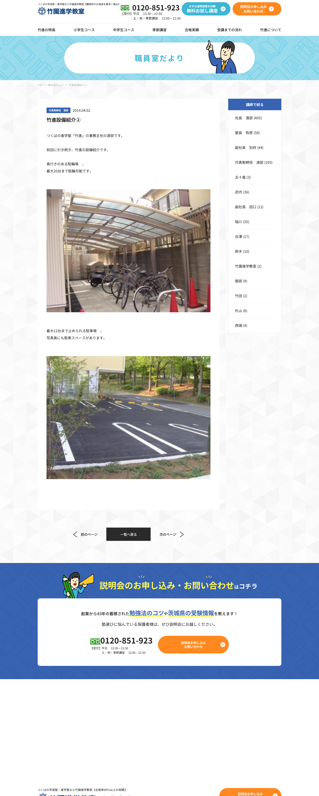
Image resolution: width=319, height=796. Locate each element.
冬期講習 (216, 701)
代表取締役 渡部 (249, 162)
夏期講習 (216, 690)
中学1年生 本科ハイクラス (181, 690)
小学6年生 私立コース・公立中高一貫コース (115, 733)
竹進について (270, 669)
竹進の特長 (46, 669)
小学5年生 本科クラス (98, 711)
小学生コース (84, 29)
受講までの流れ (229, 29)
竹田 (238, 295)
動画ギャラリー (50, 705)
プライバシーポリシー (95, 787)
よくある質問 (270, 711)
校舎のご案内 (270, 679)
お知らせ (267, 690)
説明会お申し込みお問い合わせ (196, 489)
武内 (238, 192)
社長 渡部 (244, 117)
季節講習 (159, 29)
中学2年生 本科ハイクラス (181, 701)
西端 (238, 325)
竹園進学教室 (245, 266)
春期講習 (216, 679)
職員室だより (56, 85)
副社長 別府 (245, 147)
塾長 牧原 (244, 132)
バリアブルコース (173, 679)
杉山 (238, 310)
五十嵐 (240, 177)
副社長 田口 (245, 206)
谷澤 (238, 236)
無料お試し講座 (241, 693)
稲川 (238, 221)
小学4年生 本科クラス (98, 701)
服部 (238, 280)
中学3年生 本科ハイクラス (181, 711)
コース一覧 (88, 669)
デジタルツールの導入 (55, 681)
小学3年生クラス (92, 690)
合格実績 (192, 29)
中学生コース (123, 29)
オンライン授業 (50, 693)
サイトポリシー (127, 787)
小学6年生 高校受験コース (101, 722)
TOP (40, 85)
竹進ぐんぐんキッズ (95, 679)
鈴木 (238, 251)
